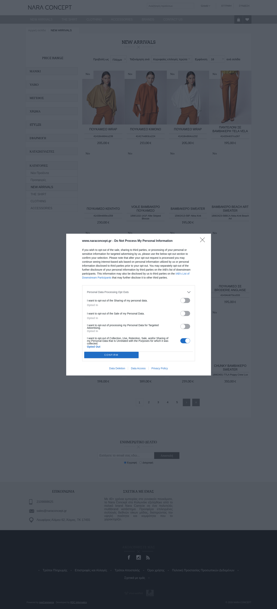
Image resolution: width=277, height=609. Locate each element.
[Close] (203, 240)
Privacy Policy (159, 368)
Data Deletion (117, 368)
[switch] (185, 300)
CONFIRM (112, 354)
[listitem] (138, 292)
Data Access (138, 368)
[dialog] (138, 304)
